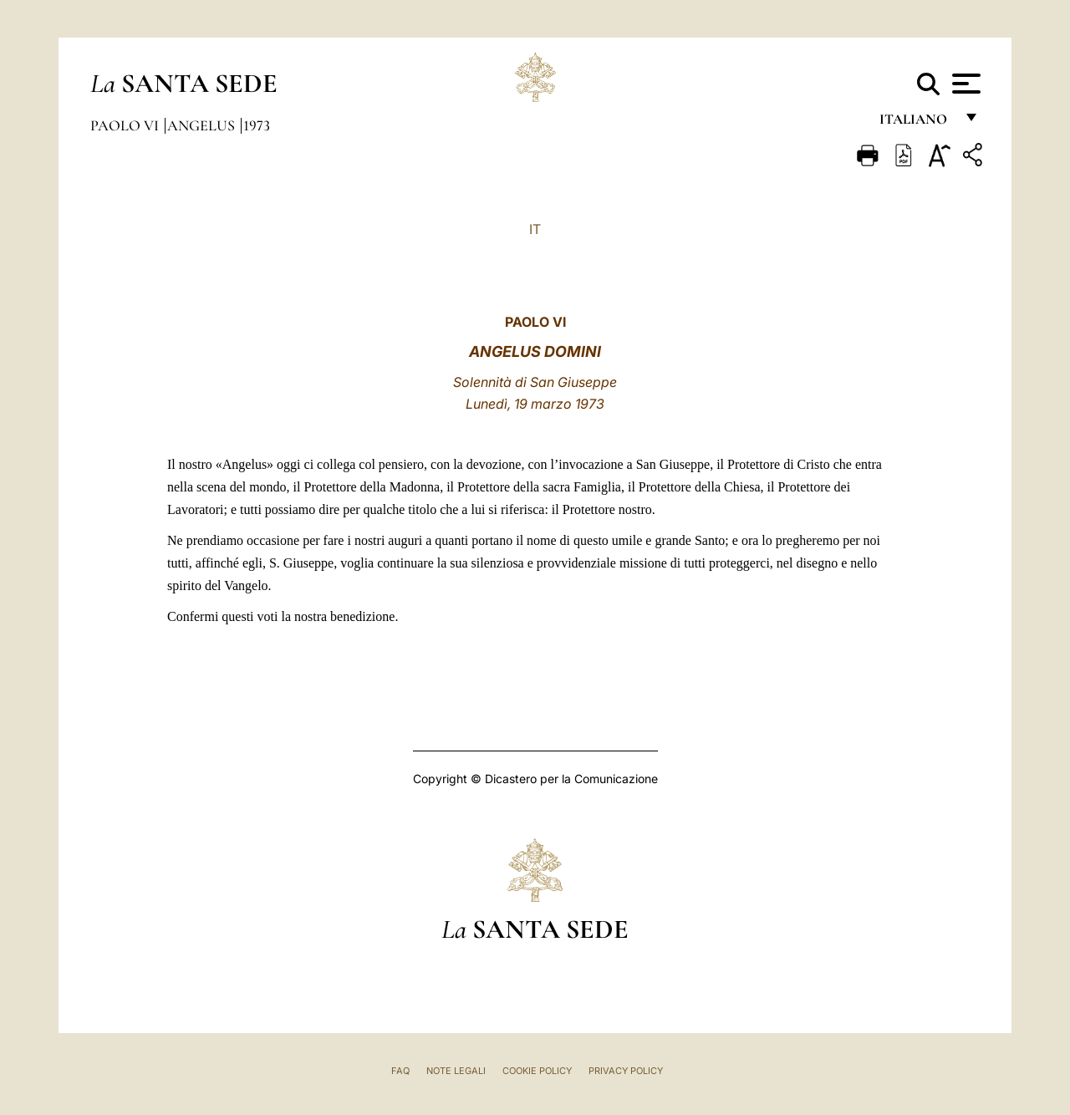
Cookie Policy (537, 1071)
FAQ (400, 1071)
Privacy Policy (625, 1071)
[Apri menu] (964, 83)
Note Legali (456, 1071)
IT (535, 229)
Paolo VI (126, 125)
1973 (256, 125)
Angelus (202, 125)
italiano (916, 123)
